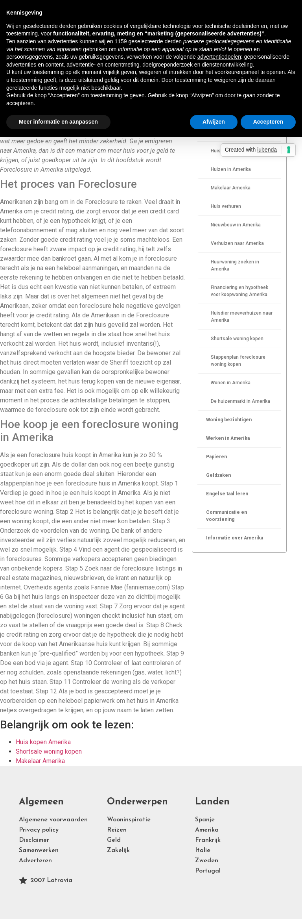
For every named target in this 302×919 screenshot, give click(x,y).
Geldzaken (218, 475)
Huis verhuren (226, 206)
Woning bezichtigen (229, 419)
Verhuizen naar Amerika (237, 243)
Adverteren (35, 861)
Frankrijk (208, 840)
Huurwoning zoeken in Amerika (235, 265)
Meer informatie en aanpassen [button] (58, 122)
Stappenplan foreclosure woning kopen (238, 360)
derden (173, 41)
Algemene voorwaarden (53, 820)
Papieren (216, 457)
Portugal (208, 871)
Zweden (206, 861)
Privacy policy (39, 830)
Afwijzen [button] (214, 122)
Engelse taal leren (227, 494)
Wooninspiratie (129, 820)
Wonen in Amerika (230, 382)
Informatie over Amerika (234, 538)
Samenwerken (39, 850)
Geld (114, 840)
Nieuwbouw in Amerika (236, 225)
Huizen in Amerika (231, 169)
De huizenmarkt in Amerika (240, 401)
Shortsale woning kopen (237, 338)
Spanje (205, 820)
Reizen (117, 830)
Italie (202, 850)
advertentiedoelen (219, 57)
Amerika (207, 830)
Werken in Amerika (228, 438)
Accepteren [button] (268, 122)
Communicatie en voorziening (226, 516)
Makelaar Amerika (230, 188)
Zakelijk (118, 850)
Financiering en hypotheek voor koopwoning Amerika (239, 291)
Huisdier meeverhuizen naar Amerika (242, 316)
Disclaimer (34, 840)
